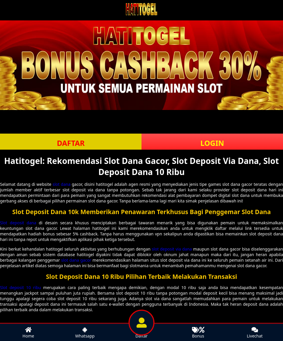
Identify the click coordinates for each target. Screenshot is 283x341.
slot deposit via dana (172, 249)
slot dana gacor (76, 260)
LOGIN (212, 143)
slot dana (61, 184)
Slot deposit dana (18, 222)
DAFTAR (71, 143)
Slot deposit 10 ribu (20, 287)
